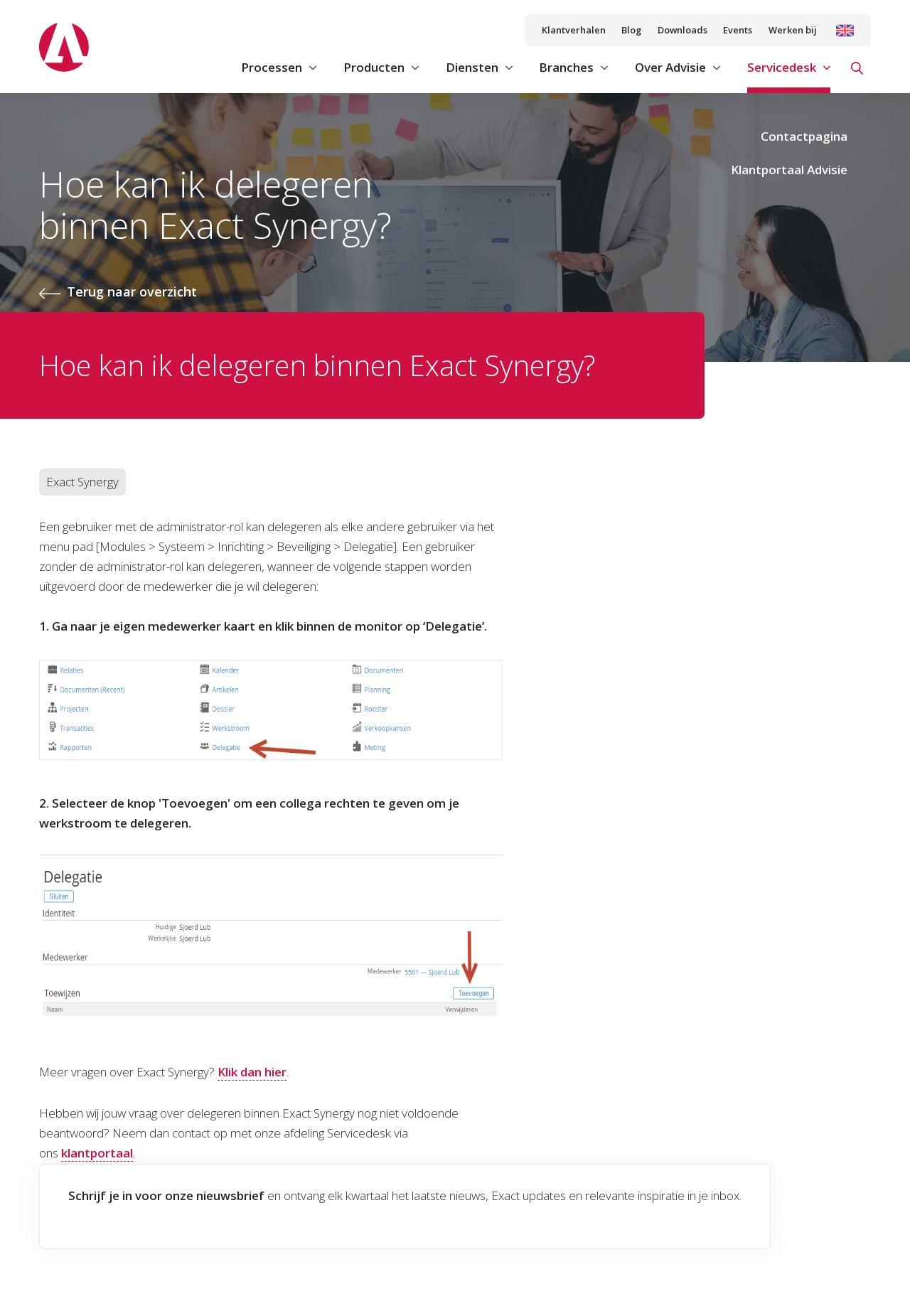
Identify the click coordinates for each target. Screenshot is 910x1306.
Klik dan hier (252, 1072)
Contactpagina (804, 136)
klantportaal (97, 1153)
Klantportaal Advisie (789, 169)
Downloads (682, 29)
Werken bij (793, 29)
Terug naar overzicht (132, 291)
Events (737, 29)
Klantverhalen (574, 29)
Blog (631, 29)
